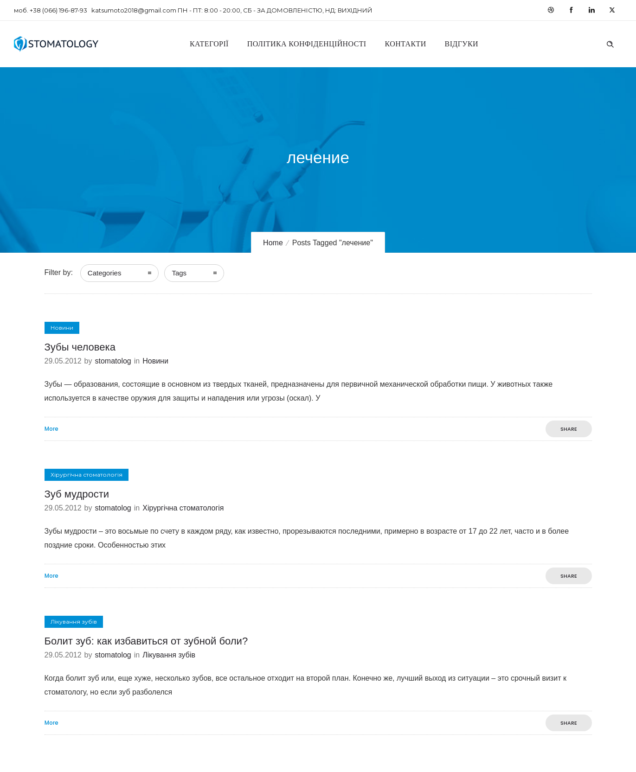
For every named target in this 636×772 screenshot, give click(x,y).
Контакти (405, 43)
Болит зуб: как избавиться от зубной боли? (146, 641)
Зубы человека (80, 347)
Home (273, 243)
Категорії (209, 43)
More (51, 429)
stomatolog (113, 361)
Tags (179, 273)
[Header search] (610, 43)
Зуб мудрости (77, 494)
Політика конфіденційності (306, 43)
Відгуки (461, 43)
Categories (105, 273)
